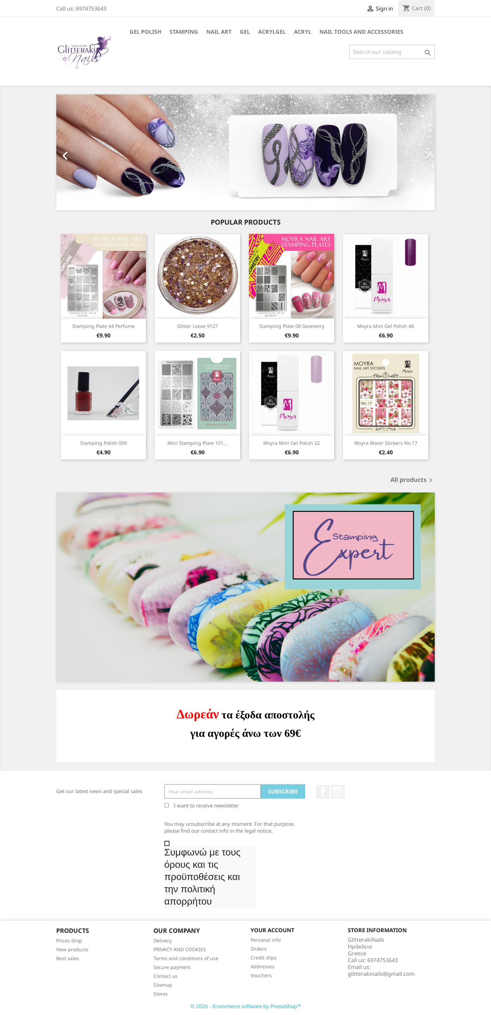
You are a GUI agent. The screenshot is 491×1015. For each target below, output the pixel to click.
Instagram (338, 792)
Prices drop (69, 940)
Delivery (162, 940)
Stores (160, 993)
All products (412, 480)
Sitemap (162, 985)
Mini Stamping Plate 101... (197, 443)
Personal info (266, 940)
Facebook (323, 792)
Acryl (302, 31)
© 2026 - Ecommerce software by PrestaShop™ (245, 1006)
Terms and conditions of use (185, 958)
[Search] (392, 52)
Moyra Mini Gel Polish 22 (291, 443)
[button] (84, 152)
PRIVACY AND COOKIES (179, 949)
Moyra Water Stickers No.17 (385, 443)
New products (72, 949)
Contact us (165, 976)
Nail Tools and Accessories (361, 31)
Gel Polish (145, 31)
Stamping (183, 31)
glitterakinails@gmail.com (381, 974)
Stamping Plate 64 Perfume (103, 326)
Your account (272, 930)
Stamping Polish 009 (103, 443)
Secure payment (172, 967)
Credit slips (264, 957)
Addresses (262, 966)
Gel (245, 31)
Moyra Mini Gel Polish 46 (385, 326)
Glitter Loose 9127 (197, 326)
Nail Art (219, 31)
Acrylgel (272, 31)
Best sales (67, 958)
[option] (245, 152)
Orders (259, 948)
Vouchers (261, 975)
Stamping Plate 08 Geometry (291, 326)
